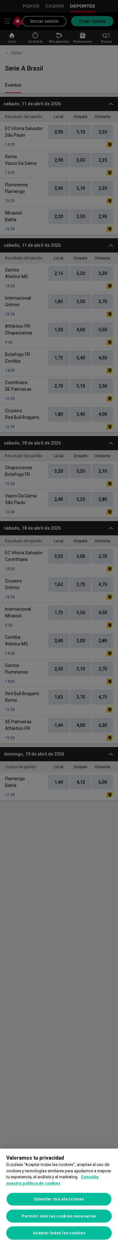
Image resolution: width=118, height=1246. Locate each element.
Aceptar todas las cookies (59, 1232)
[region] (59, 1197)
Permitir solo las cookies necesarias (59, 1216)
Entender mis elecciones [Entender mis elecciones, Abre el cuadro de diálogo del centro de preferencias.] (59, 1199)
